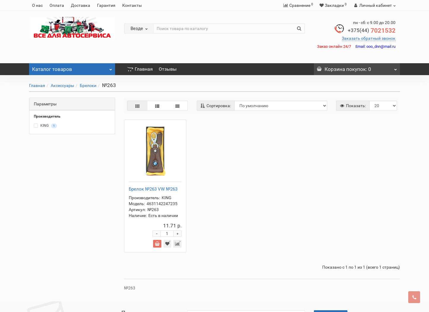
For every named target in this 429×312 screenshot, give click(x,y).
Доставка (80, 5)
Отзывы (168, 69)
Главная (140, 69)
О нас (37, 5)
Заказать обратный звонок (368, 38)
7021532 (371, 30)
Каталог (72, 67)
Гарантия (106, 5)
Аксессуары (62, 85)
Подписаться (331, 260)
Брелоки (88, 85)
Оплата (57, 5)
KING (45, 125)
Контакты (132, 5)
